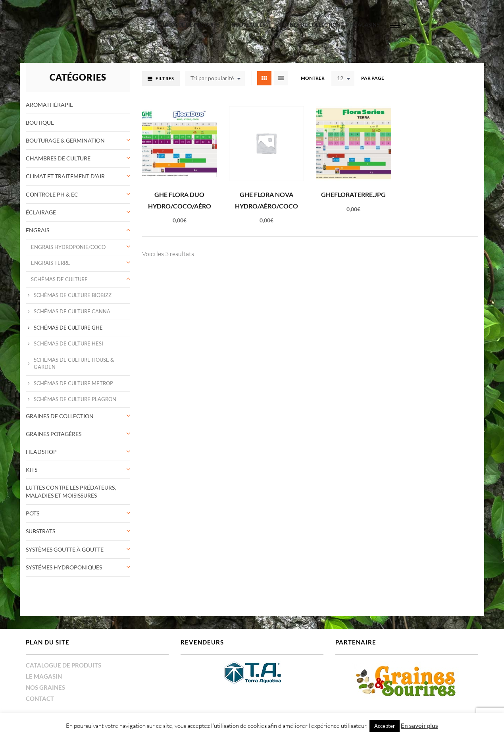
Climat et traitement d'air (65, 176)
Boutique (40, 122)
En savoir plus (419, 725)
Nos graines (45, 687)
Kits (31, 469)
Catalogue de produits (187, 24)
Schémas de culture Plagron (75, 399)
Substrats (40, 531)
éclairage (41, 212)
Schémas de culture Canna (72, 311)
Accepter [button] (384, 726)
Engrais (37, 230)
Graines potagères (53, 433)
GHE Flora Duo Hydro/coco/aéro (179, 200)
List (281, 78)
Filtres (165, 78)
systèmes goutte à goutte (65, 549)
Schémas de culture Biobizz (73, 295)
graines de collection (308, 24)
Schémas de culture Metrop (73, 383)
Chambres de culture (58, 158)
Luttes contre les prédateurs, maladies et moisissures (71, 491)
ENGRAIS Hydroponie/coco (68, 247)
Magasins (366, 24)
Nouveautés (248, 24)
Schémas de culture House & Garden (74, 363)
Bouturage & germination (65, 140)
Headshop (41, 451)
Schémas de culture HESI (68, 344)
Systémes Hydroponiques (64, 567)
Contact (40, 698)
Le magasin (44, 676)
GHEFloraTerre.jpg (353, 194)
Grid (264, 78)
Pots (32, 513)
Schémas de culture (59, 279)
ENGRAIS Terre (50, 263)
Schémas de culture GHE (68, 328)
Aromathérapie (49, 104)
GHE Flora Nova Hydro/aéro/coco (266, 200)
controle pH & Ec (52, 194)
